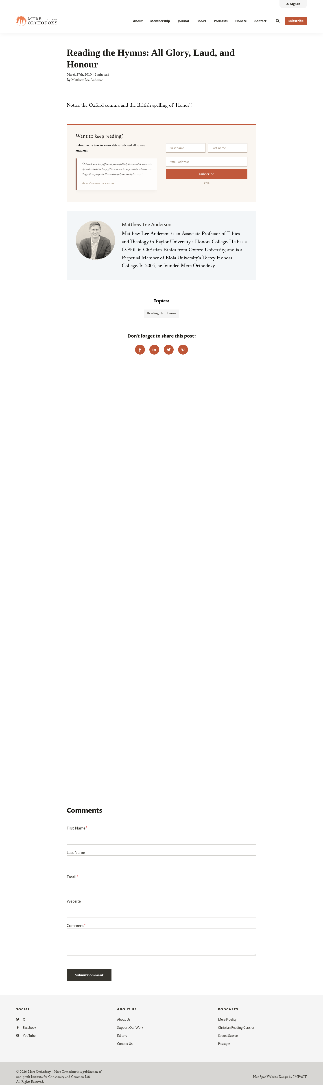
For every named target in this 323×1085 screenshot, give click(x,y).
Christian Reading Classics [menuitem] (236, 1027)
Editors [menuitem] (122, 1035)
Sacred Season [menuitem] (228, 1035)
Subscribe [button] (295, 21)
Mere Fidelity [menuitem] (227, 1019)
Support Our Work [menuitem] (130, 1027)
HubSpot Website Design (270, 1077)
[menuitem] (293, 4)
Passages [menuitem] (224, 1043)
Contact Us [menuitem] (125, 1043)
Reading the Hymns (161, 314)
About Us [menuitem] (123, 1019)
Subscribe (206, 173)
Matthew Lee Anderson (87, 80)
